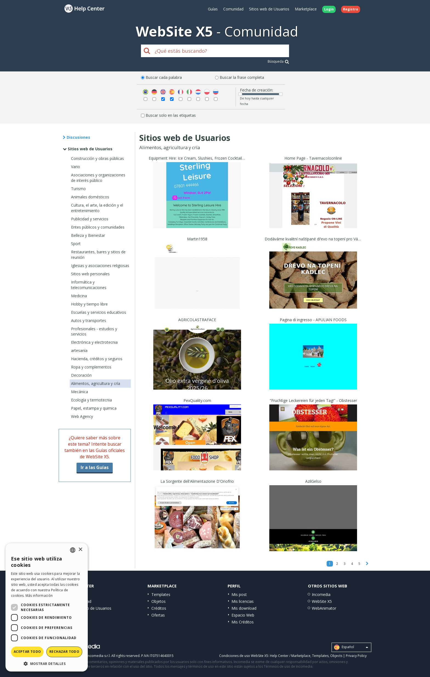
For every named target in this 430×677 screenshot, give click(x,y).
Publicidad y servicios (89, 218)
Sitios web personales (90, 273)
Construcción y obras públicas (97, 158)
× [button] (80, 550)
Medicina (79, 295)
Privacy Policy (356, 655)
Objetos (158, 601)
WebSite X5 (322, 601)
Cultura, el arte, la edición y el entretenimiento (97, 207)
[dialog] (46, 607)
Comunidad (233, 9)
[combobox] (72, 550)
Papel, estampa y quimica (94, 408)
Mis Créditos (242, 622)
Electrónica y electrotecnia (94, 342)
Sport (76, 243)
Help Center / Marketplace (290, 655)
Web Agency (82, 416)
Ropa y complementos (91, 367)
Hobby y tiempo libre (89, 304)
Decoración (81, 375)
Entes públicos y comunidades (98, 227)
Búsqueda (278, 61)
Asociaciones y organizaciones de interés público (98, 177)
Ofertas (158, 615)
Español (351, 647)
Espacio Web (242, 615)
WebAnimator (324, 608)
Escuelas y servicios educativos (98, 312)
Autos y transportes (88, 320)
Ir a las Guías (95, 467)
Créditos (158, 608)
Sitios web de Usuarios (269, 9)
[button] (46, 663)
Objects (336, 655)
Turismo (78, 188)
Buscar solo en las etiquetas (171, 115)
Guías (213, 9)
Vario (75, 166)
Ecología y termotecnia (91, 400)
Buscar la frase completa (242, 77)
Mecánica (79, 391)
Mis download (243, 608)
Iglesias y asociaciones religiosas (100, 265)
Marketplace (306, 9)
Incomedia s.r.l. (99, 655)
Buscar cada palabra (164, 77)
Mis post (239, 594)
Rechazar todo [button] (64, 651)
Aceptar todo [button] (27, 651)
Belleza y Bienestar (88, 235)
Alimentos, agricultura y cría (95, 383)
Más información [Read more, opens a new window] (39, 595)
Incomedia (321, 594)
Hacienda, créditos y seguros (96, 358)
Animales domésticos (90, 196)
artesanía (79, 350)
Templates (160, 594)
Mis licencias (242, 601)
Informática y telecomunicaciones (88, 284)
